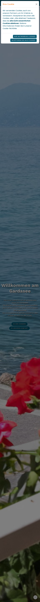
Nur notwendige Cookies (24, 36)
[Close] (36, 4)
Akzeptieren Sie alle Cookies (23, 40)
